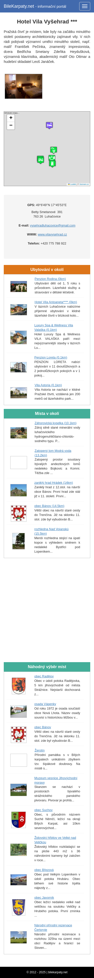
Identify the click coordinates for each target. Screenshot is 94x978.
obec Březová (44, 870)
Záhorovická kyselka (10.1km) (55, 423)
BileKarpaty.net (35, 6)
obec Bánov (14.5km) (49, 506)
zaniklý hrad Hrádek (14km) (53, 483)
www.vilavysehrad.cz (52, 234)
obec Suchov (43, 810)
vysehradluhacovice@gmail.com (52, 225)
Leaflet (72, 184)
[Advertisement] (47, 610)
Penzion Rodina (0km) (50, 279)
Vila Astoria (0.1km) (48, 385)
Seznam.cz (84, 184)
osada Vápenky (45, 704)
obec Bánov (42, 727)
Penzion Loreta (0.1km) (50, 357)
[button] (52, 164)
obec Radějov (44, 676)
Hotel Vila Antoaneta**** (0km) (56, 302)
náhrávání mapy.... (46, 149)
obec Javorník (44, 897)
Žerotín (40, 750)
